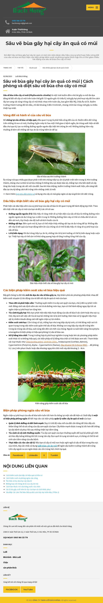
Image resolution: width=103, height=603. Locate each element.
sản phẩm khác (10, 567)
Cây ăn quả (33, 68)
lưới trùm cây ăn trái (47, 445)
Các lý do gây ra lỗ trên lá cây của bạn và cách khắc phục (28, 489)
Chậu (5, 562)
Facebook (18, 455)
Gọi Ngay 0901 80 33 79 (15, 537)
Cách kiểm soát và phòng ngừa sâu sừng (22, 478)
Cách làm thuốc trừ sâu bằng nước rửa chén (23, 486)
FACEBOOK (12, 589)
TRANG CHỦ (7, 68)
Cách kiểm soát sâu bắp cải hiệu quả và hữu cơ (24, 475)
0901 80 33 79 (18, 21)
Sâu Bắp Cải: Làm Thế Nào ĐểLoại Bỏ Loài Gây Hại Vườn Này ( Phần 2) (32, 492)
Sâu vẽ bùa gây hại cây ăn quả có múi (56, 68)
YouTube (28, 589)
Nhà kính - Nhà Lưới (12, 557)
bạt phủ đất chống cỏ (25, 194)
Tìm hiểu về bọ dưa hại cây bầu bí (19, 481)
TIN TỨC (20, 68)
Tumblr (54, 455)
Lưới (5, 552)
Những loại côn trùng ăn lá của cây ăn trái (22, 484)
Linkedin (33, 455)
